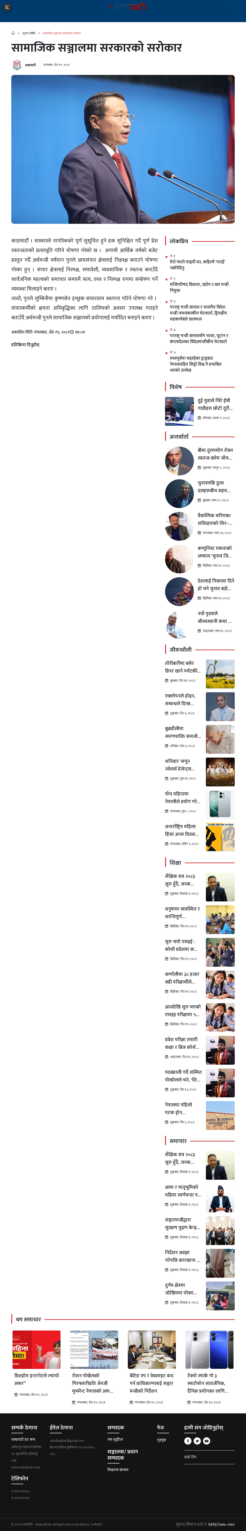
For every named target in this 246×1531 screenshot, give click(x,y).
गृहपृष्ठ (161, 1440)
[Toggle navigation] (7, 7)
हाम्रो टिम (190, 1457)
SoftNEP (96, 1524)
